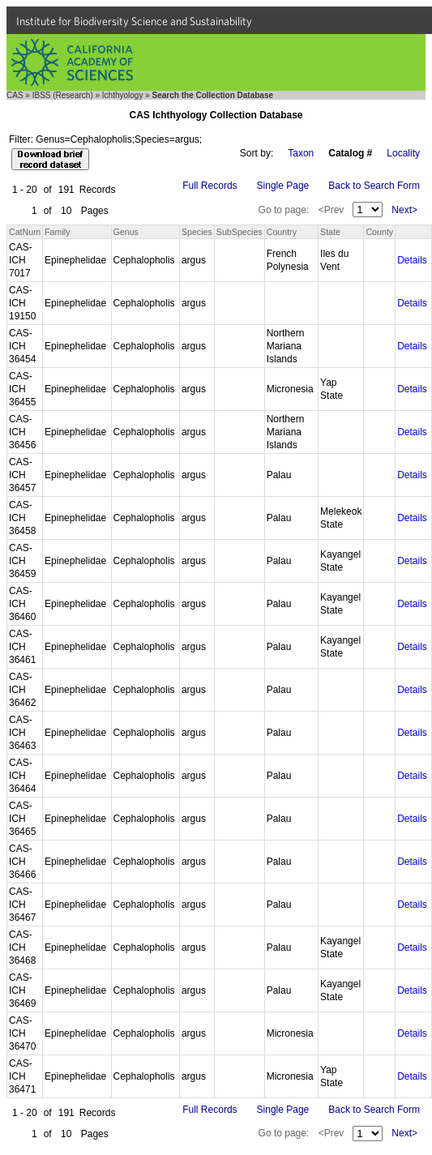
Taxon (301, 153)
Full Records (209, 185)
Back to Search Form (374, 185)
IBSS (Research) (62, 95)
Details (412, 260)
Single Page (283, 185)
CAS (15, 95)
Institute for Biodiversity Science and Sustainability (134, 21)
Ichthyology (122, 95)
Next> (404, 210)
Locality (403, 153)
